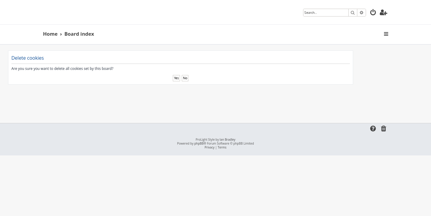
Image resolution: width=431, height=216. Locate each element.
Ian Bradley (227, 140)
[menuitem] (373, 13)
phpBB (199, 144)
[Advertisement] (216, 101)
